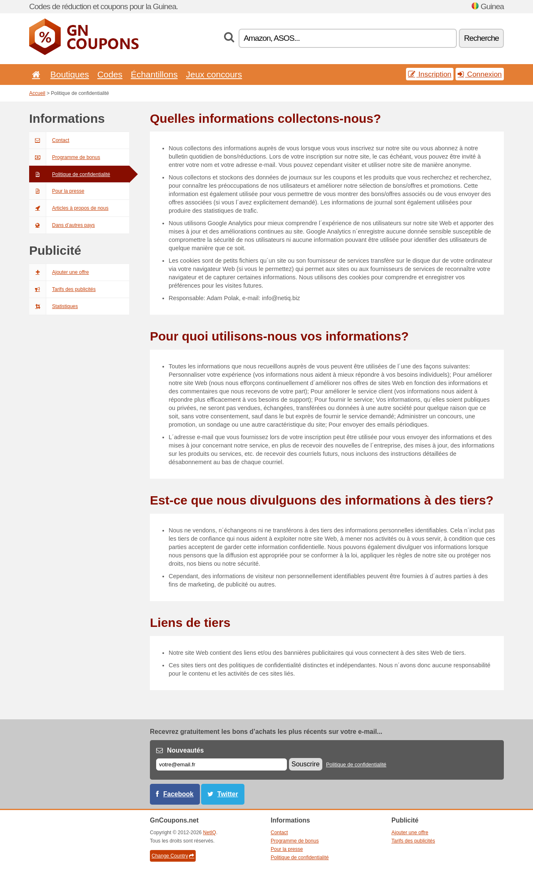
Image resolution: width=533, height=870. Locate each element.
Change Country (173, 856)
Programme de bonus (64, 157)
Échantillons (154, 74)
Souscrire (305, 764)
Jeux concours (214, 74)
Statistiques (53, 306)
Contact (49, 140)
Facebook (178, 794)
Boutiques (69, 74)
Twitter (227, 794)
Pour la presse (56, 191)
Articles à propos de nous (68, 208)
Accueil (37, 93)
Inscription (429, 74)
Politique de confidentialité (69, 174)
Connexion (480, 74)
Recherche (481, 38)
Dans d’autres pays (62, 225)
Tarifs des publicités (62, 289)
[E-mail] (221, 764)
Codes (109, 74)
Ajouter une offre (59, 272)
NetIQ (209, 832)
